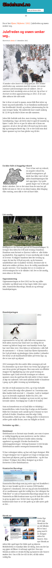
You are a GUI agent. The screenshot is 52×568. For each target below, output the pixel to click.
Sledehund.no (26, 4)
